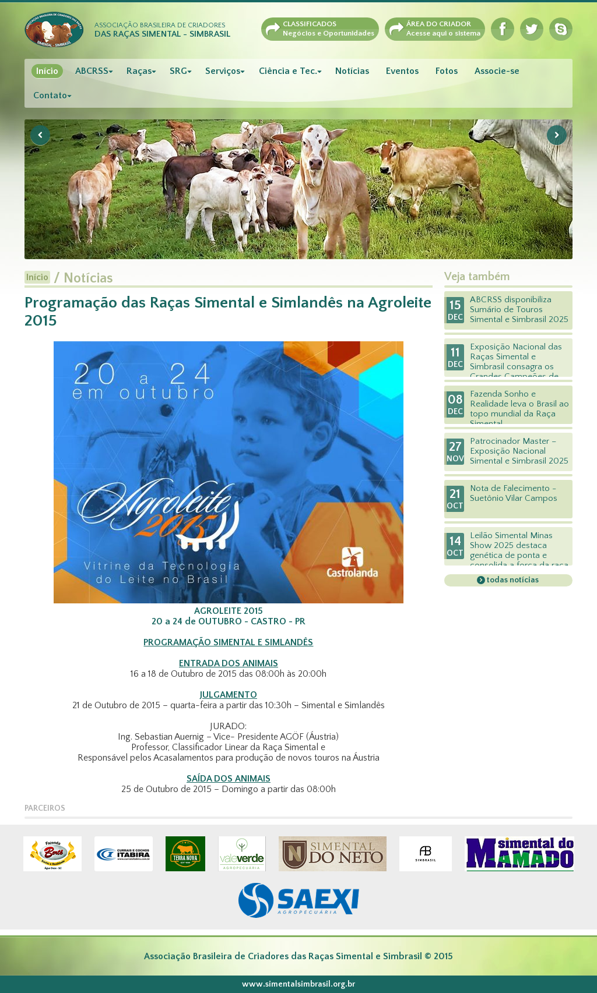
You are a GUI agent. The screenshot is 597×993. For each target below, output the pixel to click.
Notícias (352, 71)
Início (47, 71)
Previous (40, 135)
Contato (50, 95)
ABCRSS (91, 71)
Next (557, 135)
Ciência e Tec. (288, 71)
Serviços (222, 71)
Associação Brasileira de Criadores (162, 30)
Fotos (447, 71)
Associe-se (497, 71)
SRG (178, 71)
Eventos (402, 71)
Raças (139, 71)
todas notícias (512, 580)
